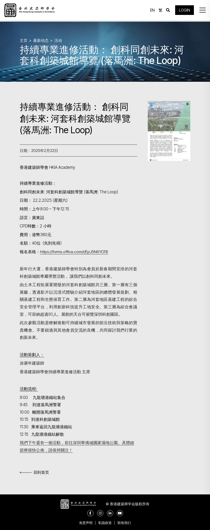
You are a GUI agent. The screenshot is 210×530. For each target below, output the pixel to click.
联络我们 (125, 523)
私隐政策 (105, 523)
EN (151, 10)
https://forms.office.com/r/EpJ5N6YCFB (75, 251)
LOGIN (183, 10)
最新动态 (41, 40)
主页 (23, 40)
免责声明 (84, 523)
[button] (201, 10)
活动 (58, 40)
